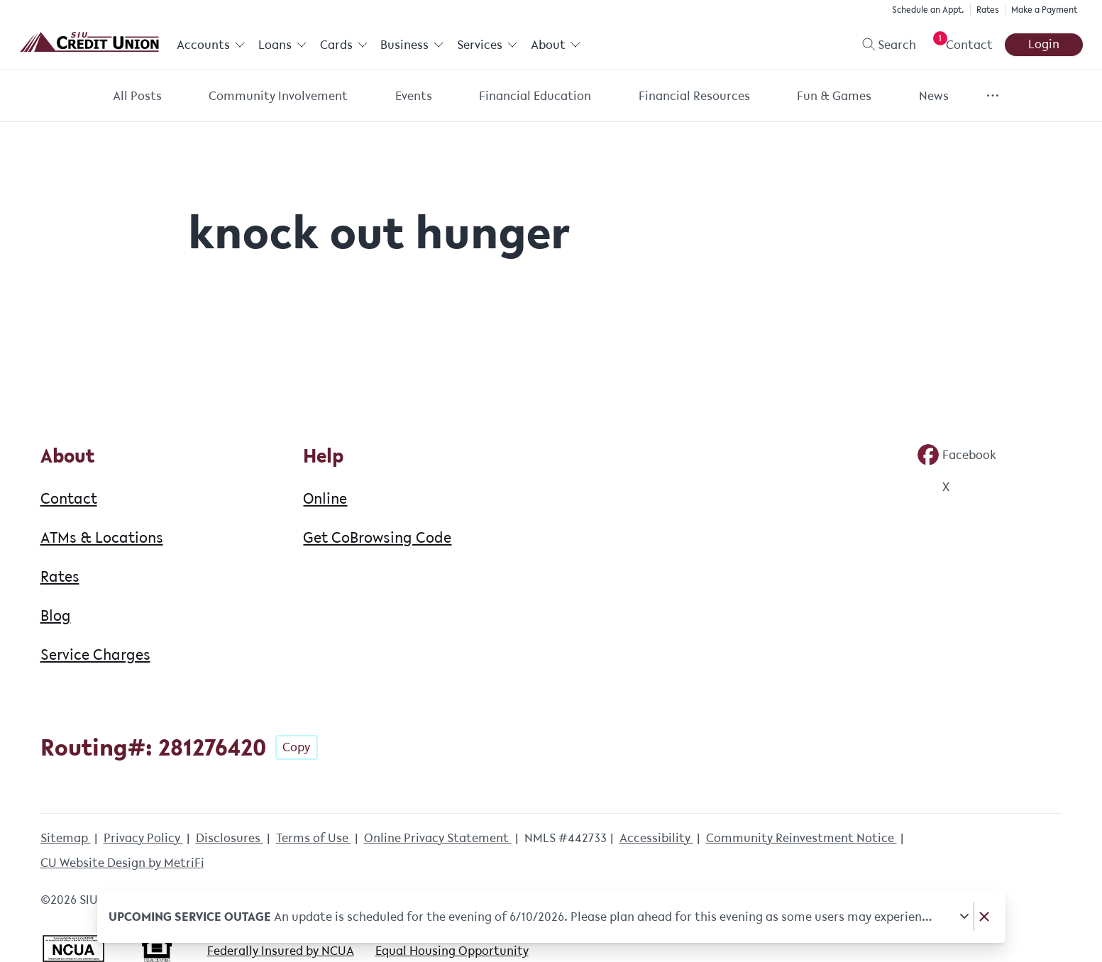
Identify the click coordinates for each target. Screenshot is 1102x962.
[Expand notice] (964, 916)
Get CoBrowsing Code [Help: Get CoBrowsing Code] (377, 537)
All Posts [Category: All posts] (137, 95)
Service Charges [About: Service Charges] (95, 654)
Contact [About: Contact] (68, 498)
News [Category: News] (934, 95)
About (555, 44)
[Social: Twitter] (933, 486)
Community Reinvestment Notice (801, 837)
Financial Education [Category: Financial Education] (535, 95)
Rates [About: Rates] (59, 576)
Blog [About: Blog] (55, 615)
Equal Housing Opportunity (452, 950)
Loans (282, 44)
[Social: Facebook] (957, 454)
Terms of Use (313, 837)
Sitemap (65, 837)
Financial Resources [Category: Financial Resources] (694, 95)
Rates (987, 10)
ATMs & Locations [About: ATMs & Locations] (101, 537)
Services (486, 44)
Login (1043, 43)
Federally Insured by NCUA (280, 950)
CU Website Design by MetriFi (122, 862)
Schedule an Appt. (928, 10)
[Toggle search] (883, 45)
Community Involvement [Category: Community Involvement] (278, 95)
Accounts (211, 44)
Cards (343, 44)
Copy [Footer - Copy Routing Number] (296, 747)
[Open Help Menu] (960, 45)
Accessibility (656, 837)
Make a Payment (1044, 10)
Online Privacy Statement (438, 837)
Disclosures (229, 837)
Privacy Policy (143, 837)
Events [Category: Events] (413, 95)
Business (412, 44)
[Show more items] (992, 95)
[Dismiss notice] (983, 916)
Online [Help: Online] (325, 498)
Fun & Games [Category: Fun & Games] (834, 95)
